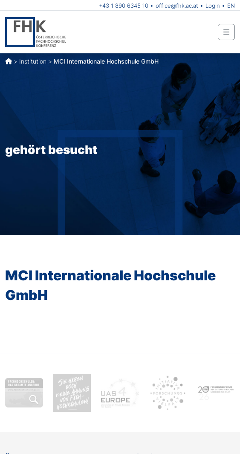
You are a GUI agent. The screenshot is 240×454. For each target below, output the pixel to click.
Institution (32, 61)
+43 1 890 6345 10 (123, 5)
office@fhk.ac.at (177, 5)
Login (212, 5)
